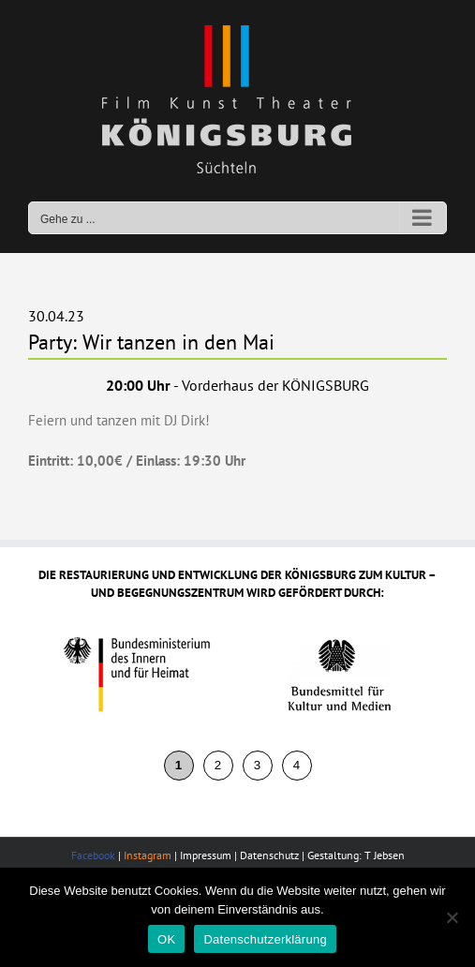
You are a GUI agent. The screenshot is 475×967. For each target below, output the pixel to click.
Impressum (205, 855)
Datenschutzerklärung (264, 939)
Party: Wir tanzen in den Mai (151, 342)
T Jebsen (384, 855)
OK (166, 939)
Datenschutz (269, 855)
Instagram (147, 855)
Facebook (93, 855)
